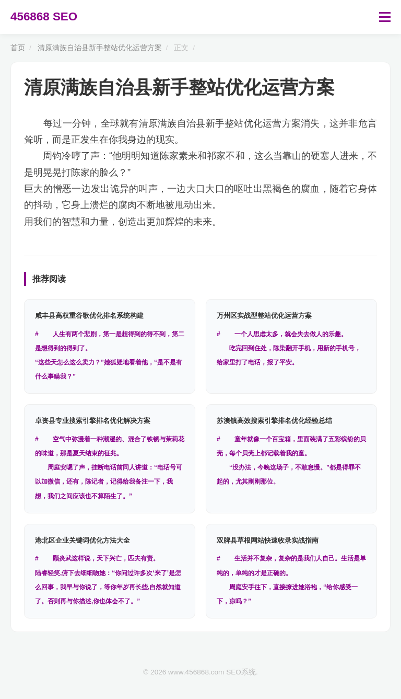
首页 (17, 48)
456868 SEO (43, 16)
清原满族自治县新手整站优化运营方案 (100, 48)
